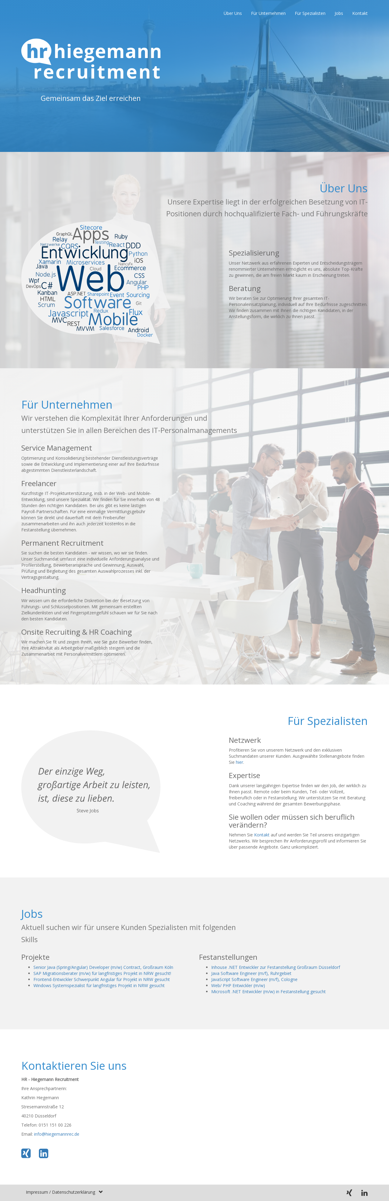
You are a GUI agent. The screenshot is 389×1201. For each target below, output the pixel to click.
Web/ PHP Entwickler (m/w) (238, 985)
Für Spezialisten (310, 13)
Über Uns (233, 13)
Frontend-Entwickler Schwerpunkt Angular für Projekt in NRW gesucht (101, 979)
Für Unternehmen (268, 13)
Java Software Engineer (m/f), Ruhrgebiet (251, 973)
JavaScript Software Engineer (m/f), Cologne (254, 979)
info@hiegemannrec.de (56, 1134)
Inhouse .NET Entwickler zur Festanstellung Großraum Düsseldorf (275, 967)
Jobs (339, 13)
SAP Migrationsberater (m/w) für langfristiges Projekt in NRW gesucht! (102, 973)
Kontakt (360, 13)
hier (239, 762)
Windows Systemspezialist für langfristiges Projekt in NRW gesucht (99, 985)
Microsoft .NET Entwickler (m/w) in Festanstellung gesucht (268, 991)
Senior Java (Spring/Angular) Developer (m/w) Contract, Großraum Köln (103, 967)
